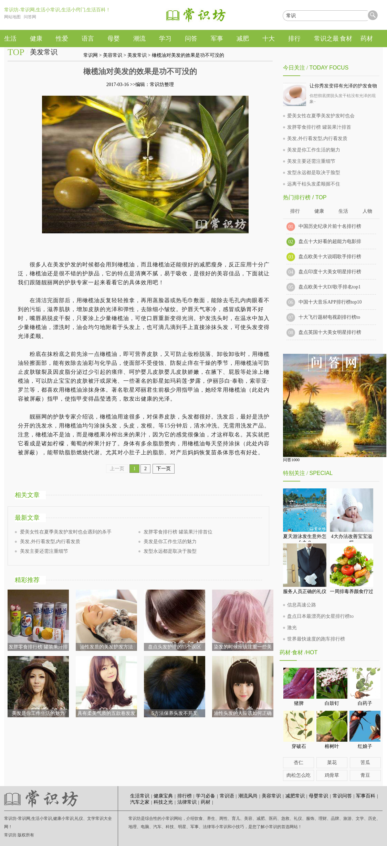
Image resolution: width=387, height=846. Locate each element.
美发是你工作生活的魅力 (170, 541)
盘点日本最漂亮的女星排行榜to (320, 616)
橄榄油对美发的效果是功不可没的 (188, 55)
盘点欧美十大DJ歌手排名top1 (329, 286)
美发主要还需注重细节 (44, 551)
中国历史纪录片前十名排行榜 (330, 226)
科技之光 (163, 802)
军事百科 (365, 796)
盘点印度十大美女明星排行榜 (330, 271)
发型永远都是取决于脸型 (170, 551)
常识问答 (342, 796)
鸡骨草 (332, 775)
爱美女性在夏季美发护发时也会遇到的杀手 (66, 532)
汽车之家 (139, 802)
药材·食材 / (293, 652)
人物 (367, 211)
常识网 (90, 55)
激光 (292, 627)
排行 (295, 211)
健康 (319, 211)
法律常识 (187, 802)
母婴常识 (318, 796)
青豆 (365, 775)
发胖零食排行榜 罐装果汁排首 (319, 127)
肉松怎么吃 (298, 775)
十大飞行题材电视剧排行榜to (329, 317)
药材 (205, 802)
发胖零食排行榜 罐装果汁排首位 (178, 532)
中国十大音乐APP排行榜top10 (330, 302)
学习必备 (205, 796)
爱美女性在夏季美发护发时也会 (321, 115)
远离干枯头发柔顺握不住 (313, 184)
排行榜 (184, 796)
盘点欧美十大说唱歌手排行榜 (330, 256)
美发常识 (137, 55)
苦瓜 (365, 762)
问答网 (30, 16)
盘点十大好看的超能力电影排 (330, 241)
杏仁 (298, 762)
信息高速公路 (301, 604)
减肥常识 (295, 796)
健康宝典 (163, 796)
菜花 (332, 762)
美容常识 (112, 55)
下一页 (163, 468)
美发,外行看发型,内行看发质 (50, 541)
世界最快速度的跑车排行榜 (316, 639)
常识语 (227, 796)
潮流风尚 (248, 796)
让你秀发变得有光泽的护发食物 (343, 85)
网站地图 (12, 16)
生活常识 (139, 796)
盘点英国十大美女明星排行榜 (330, 332)
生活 (343, 211)
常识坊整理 (162, 84)
